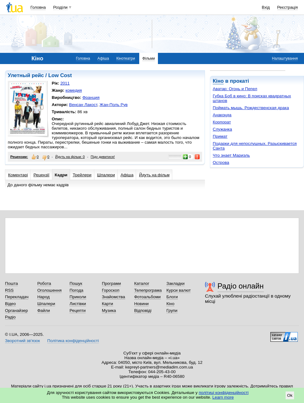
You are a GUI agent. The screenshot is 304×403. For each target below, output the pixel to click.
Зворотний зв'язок (22, 340)
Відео (10, 303)
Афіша (103, 58)
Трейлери (82, 175)
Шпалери (106, 175)
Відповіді (143, 310)
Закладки (175, 283)
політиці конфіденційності (224, 392)
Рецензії (41, 175)
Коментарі (18, 175)
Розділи (60, 7)
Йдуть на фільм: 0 (70, 157)
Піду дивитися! (103, 157)
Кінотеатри (125, 58)
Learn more (223, 397)
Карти (107, 303)
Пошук (75, 283)
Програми (111, 283)
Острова (221, 162)
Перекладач (16, 296)
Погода (76, 290)
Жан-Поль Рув (114, 104)
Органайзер (16, 310)
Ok (289, 395)
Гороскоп (110, 290)
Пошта (11, 283)
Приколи (77, 296)
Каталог (142, 283)
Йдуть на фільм (154, 175)
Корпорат (222, 122)
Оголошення (49, 290)
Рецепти (77, 310)
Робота (44, 283)
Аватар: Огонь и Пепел (235, 88)
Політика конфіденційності (73, 340)
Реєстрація (287, 7)
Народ (43, 296)
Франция (90, 97)
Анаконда (222, 115)
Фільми (148, 58)
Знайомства (113, 296)
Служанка (222, 129)
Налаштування (285, 58)
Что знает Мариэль (231, 155)
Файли (43, 310)
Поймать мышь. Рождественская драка (251, 107)
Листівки (77, 303)
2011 (65, 83)
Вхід (266, 7)
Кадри (61, 175)
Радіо (10, 317)
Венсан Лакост (83, 104)
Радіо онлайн (240, 286)
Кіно (218, 81)
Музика (109, 310)
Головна (38, 7)
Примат (220, 136)
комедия (73, 90)
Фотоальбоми (147, 296)
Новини (141, 303)
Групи (171, 310)
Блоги (172, 296)
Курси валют (178, 290)
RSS (9, 290)
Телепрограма (148, 290)
